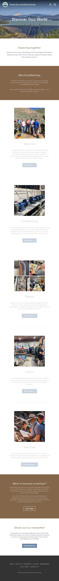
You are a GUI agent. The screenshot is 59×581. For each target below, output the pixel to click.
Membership (44, 564)
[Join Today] (29, 509)
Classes (36, 564)
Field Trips (24, 566)
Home (12, 564)
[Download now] (29, 546)
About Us (18, 564)
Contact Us (34, 566)
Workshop (27, 564)
